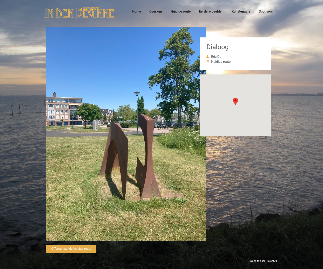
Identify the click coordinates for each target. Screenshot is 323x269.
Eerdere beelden (211, 11)
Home (136, 11)
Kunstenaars (241, 11)
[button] (235, 101)
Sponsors (266, 11)
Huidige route (181, 11)
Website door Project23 (263, 260)
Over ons (156, 11)
